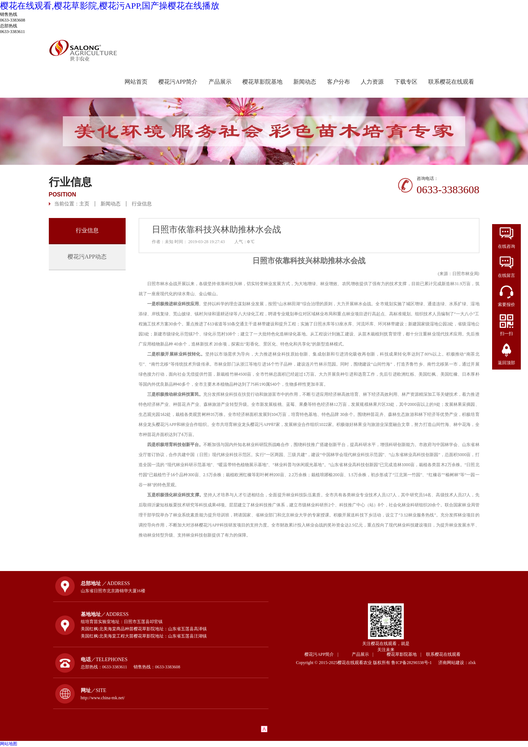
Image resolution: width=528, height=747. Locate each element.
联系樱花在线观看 (451, 82)
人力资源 (372, 82)
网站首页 (136, 82)
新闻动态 (304, 82)
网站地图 (8, 743)
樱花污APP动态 (87, 257)
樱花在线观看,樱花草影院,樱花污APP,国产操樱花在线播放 (109, 5)
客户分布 (338, 82)
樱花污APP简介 (177, 82)
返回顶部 (506, 362)
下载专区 (405, 82)
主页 (84, 204)
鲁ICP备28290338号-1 (414, 662)
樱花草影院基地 (262, 82)
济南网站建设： (453, 662)
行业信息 (142, 204)
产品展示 (220, 82)
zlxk (472, 662)
